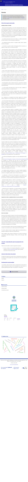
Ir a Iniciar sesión (9, 17)
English (3, 278)
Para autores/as (4, 288)
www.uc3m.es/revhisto (14, 364)
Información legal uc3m (16, 368)
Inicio (2, 9)
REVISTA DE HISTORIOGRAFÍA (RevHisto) (14, 5)
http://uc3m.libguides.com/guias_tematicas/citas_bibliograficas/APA (16, 159)
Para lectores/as (4, 286)
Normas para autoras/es (13, 249)
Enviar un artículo (14, 271)
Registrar (23, 17)
